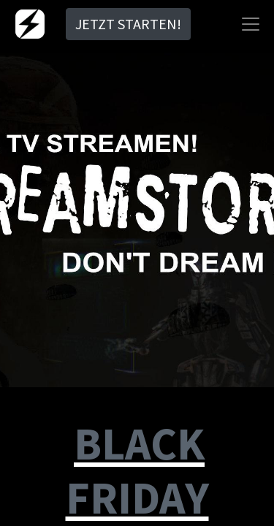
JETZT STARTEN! (128, 24)
